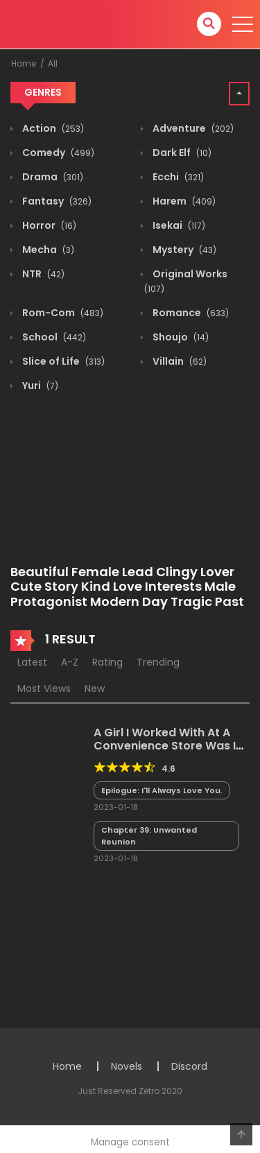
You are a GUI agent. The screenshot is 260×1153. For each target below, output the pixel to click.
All (53, 63)
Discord (189, 1066)
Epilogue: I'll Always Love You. (162, 790)
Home (23, 63)
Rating (107, 662)
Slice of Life (62, 361)
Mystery (183, 250)
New (95, 688)
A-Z (69, 662)
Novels (126, 1066)
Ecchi (177, 177)
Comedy (57, 152)
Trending (158, 662)
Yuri (39, 385)
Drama (51, 177)
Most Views (44, 688)
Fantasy (56, 201)
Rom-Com (61, 313)
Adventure (192, 128)
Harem (183, 201)
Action (52, 128)
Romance (189, 313)
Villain (178, 361)
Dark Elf (180, 152)
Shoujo (179, 337)
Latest (32, 662)
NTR (42, 274)
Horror (48, 225)
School (53, 337)
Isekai (177, 225)
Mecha (47, 250)
